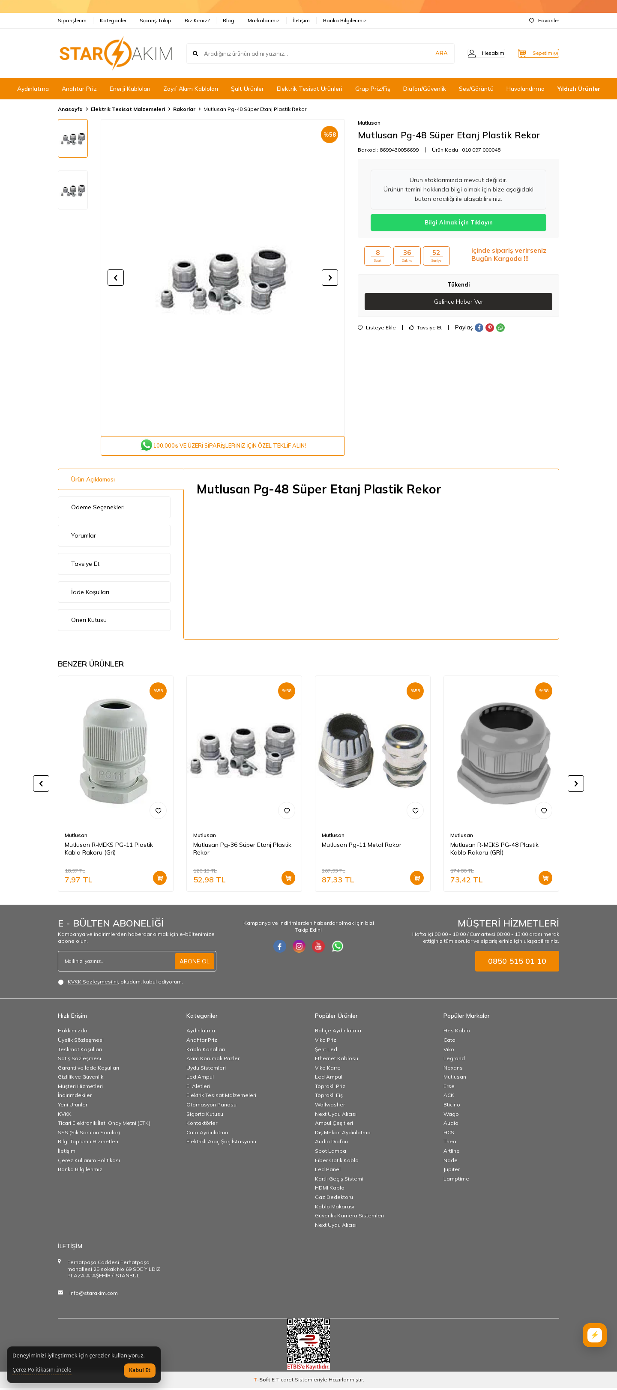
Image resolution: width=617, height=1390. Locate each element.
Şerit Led (326, 1051)
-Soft (262, 1381)
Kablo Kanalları (205, 1051)
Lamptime (456, 1181)
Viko (448, 1051)
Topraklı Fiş (329, 1097)
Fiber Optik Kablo (337, 1162)
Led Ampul (200, 1079)
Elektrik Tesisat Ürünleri (309, 89)
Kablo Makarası (334, 1208)
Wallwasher (330, 1106)
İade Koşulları (90, 594)
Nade (450, 1162)
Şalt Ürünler (247, 89)
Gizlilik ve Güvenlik (80, 1079)
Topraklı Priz (330, 1088)
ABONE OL (195, 963)
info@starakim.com (93, 1295)
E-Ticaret (283, 1381)
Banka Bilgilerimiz (345, 20)
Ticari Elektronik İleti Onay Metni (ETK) (104, 1125)
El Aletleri (198, 1088)
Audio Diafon (331, 1143)
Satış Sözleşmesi (79, 1060)
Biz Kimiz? (197, 20)
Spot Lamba (330, 1153)
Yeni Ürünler (72, 1106)
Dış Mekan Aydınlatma (343, 1134)
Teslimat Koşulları (80, 1051)
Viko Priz (325, 1042)
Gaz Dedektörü (334, 1199)
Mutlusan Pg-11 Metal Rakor (361, 846)
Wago (451, 1115)
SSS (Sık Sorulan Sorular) (89, 1134)
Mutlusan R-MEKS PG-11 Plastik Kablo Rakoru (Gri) (109, 850)
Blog (228, 20)
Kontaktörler (201, 1125)
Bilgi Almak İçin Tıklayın (459, 222)
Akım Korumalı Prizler (213, 1060)
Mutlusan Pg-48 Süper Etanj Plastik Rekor (255, 109)
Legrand (454, 1060)
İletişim (301, 20)
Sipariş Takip (155, 20)
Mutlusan (369, 123)
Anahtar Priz (79, 89)
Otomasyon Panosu (211, 1106)
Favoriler (544, 20)
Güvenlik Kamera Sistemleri (349, 1217)
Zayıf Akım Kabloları (190, 89)
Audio (450, 1125)
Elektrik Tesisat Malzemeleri (128, 109)
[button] (116, 277)
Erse (449, 1088)
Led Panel (328, 1171)
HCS (448, 1134)
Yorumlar (83, 537)
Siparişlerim (72, 20)
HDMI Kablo (329, 1190)
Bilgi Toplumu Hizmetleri (88, 1143)
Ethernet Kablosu (336, 1060)
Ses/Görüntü (476, 89)
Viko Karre (328, 1069)
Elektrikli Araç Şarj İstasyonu (221, 1143)
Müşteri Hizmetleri (80, 1088)
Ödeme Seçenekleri (98, 509)
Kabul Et (139, 1370)
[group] (222, 278)
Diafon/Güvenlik (424, 89)
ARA (425, 53)
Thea (449, 1143)
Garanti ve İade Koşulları (88, 1069)
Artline (451, 1153)
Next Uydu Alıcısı (335, 1115)
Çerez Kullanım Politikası (89, 1162)
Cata (449, 1042)
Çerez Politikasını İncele (42, 1369)
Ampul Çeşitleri (334, 1125)
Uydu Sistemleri (206, 1069)
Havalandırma (525, 89)
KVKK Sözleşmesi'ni (93, 983)
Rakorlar (184, 109)
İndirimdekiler (75, 1097)
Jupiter (451, 1171)
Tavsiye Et (425, 328)
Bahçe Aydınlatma (338, 1032)
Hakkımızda (72, 1032)
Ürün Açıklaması (93, 481)
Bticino (451, 1106)
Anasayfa (70, 109)
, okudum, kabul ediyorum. (120, 983)
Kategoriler (113, 20)
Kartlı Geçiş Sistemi (339, 1181)
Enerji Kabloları (130, 89)
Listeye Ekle (377, 328)
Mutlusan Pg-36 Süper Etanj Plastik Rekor (242, 850)
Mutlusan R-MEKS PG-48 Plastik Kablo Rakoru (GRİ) (494, 850)
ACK (448, 1097)
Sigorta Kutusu (204, 1115)
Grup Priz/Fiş (372, 89)
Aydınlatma (33, 89)
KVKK (65, 1115)
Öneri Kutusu (89, 622)
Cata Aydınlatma (207, 1134)
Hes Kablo (456, 1032)
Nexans (453, 1069)
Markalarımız (264, 20)
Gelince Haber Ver (459, 301)
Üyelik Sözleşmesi (81, 1042)
